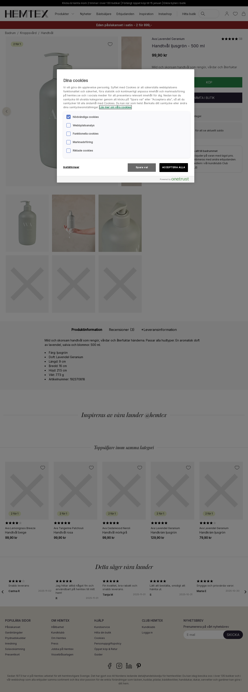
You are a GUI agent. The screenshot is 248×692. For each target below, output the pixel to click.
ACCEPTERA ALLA (173, 167)
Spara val (142, 167)
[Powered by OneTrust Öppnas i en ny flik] (176, 180)
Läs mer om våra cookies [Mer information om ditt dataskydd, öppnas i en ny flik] (115, 107)
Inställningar (71, 167)
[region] (125, 126)
